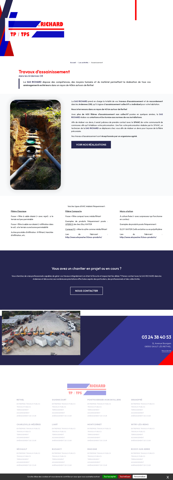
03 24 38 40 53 (156, 7)
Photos (98, 47)
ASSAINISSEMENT (23, 413)
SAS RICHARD (34, 83)
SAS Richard (38, 47)
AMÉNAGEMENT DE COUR (26, 416)
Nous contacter (148, 47)
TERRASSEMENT (23, 410)
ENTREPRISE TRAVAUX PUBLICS (28, 404)
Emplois (82, 47)
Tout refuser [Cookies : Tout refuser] (125, 476)
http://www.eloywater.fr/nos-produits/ (83, 237)
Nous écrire (166, 350)
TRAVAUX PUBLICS (24, 407)
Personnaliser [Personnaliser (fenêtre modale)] (140, 476)
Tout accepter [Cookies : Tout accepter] (110, 476)
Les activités (61, 47)
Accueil (20, 47)
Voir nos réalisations (91, 144)
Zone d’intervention (121, 47)
